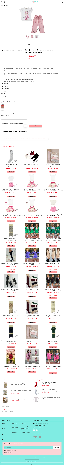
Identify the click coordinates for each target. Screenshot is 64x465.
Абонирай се (6, 406)
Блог (3, 437)
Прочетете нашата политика (32, 459)
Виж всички (4, 413)
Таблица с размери (58, 93)
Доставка (23, 423)
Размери (4, 439)
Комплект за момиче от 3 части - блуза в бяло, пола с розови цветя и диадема (11, 214)
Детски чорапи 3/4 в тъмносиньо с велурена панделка (10, 340)
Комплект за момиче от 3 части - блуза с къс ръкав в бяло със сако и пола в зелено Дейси (53, 239)
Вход (3, 426)
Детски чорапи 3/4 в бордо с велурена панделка (32, 290)
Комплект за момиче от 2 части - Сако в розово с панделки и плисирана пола (32, 365)
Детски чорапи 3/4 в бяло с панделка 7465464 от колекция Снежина (50, 390)
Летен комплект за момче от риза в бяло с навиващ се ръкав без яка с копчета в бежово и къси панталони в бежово (20, 398)
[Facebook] (34, 430)
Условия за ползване (14, 424)
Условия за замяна (25, 432)
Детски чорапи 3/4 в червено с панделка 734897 (50, 383)
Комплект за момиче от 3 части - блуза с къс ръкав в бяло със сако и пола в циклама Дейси (53, 365)
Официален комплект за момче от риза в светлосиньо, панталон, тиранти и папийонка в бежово (21, 391)
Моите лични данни (32, 461)
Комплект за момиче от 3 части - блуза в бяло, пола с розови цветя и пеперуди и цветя (32, 214)
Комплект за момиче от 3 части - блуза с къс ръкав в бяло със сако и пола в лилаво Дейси (32, 264)
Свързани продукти (8, 146)
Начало (2, 5)
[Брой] (25, 126)
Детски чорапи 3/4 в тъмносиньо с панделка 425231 (10, 264)
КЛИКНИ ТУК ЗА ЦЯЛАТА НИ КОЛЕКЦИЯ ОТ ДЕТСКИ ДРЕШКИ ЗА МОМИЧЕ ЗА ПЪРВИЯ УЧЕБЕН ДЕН (25, 138)
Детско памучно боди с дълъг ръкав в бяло (51, 398)
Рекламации (14, 432)
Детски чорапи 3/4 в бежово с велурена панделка (11, 316)
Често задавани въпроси (25, 429)
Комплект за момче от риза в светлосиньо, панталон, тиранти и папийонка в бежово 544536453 (19, 383)
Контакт (14, 429)
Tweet (42, 46)
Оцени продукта (32, 44)
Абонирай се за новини (8, 411)
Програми (4, 434)
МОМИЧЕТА (6, 5)
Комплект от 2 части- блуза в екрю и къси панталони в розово (53, 214)
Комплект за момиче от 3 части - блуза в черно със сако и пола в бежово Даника (53, 264)
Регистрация (15, 427)
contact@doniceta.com (43, 423)
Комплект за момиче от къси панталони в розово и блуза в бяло (11, 190)
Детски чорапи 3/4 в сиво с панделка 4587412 (32, 340)
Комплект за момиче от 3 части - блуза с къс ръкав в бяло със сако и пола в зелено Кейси (32, 239)
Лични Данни (5, 431)
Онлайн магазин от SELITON (32, 463)
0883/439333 (41, 427)
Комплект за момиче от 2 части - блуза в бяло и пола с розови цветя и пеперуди (53, 190)
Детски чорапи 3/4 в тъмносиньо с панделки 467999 (10, 290)
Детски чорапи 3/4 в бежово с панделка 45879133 (53, 165)
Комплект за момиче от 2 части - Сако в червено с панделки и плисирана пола (11, 365)
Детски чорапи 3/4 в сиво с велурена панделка (11, 239)
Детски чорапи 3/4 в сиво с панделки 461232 (11, 165)
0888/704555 (42, 425)
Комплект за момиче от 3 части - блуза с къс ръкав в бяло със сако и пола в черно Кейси (53, 290)
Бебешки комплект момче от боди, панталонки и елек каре (32, 165)
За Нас (3, 428)
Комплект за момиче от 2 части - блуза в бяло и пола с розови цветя (32, 190)
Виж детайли (11, 171)
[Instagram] (37, 430)
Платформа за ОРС (25, 426)
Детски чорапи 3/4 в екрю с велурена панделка (53, 316)
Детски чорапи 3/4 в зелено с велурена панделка (53, 340)
